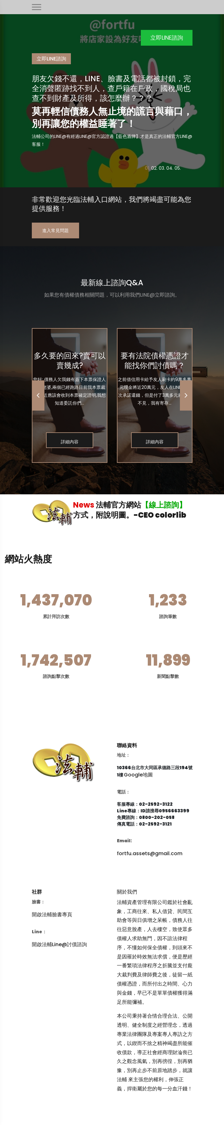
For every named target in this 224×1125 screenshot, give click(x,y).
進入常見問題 (55, 230)
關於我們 (127, 891)
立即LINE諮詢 (166, 38)
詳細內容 (69, 442)
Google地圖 (138, 774)
